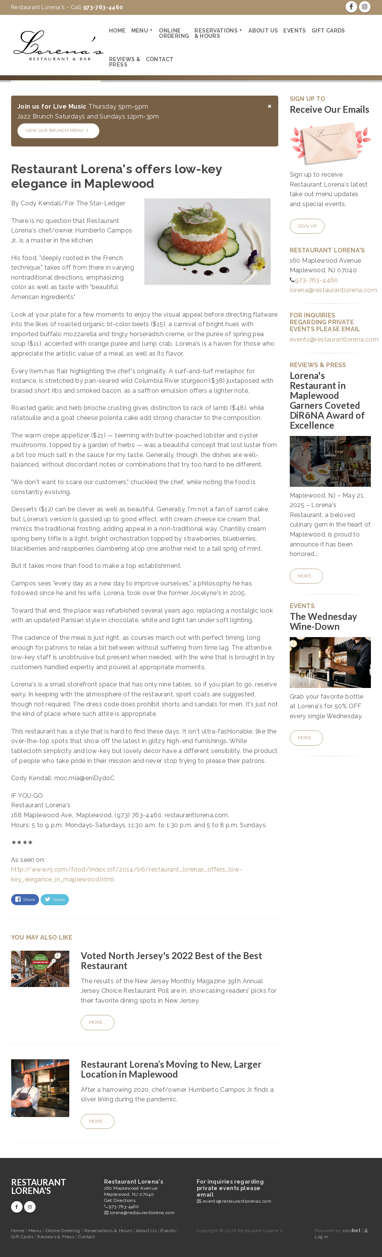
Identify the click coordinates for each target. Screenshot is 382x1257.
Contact (160, 59)
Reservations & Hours (216, 33)
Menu (140, 31)
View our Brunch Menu (56, 130)
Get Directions (120, 1200)
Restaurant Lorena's (38, 1186)
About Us (263, 31)
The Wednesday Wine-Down (324, 621)
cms (352, 1230)
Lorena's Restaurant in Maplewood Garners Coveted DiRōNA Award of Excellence (327, 400)
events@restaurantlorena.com (334, 339)
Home (117, 31)
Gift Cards (328, 31)
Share (25, 899)
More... (97, 1022)
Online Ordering (174, 33)
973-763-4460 (316, 280)
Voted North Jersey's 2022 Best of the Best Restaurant (171, 960)
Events (294, 31)
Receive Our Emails (330, 109)
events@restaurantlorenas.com (237, 1201)
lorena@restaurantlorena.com (333, 290)
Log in (321, 1236)
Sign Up (307, 226)
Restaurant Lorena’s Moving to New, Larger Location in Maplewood (171, 1069)
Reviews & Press (124, 62)
